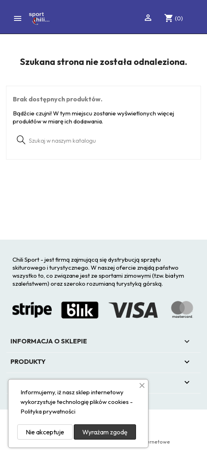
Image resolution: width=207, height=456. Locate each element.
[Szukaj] (103, 140)
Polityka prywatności (47, 411)
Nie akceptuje (45, 432)
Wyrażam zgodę (105, 432)
